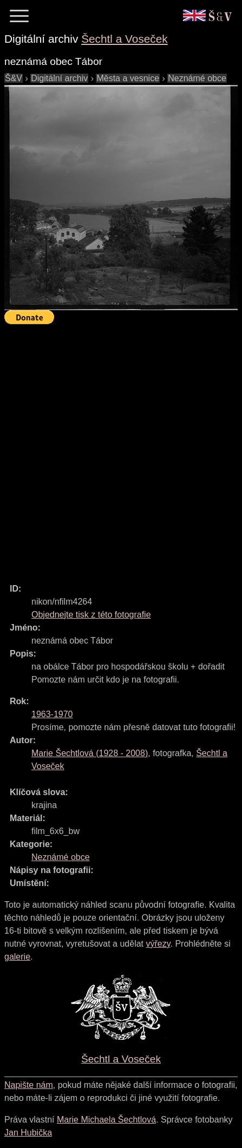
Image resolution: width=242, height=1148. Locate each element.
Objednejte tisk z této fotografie (91, 614)
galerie (17, 956)
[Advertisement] (121, 449)
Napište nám (28, 1085)
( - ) (89, 753)
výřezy (158, 943)
